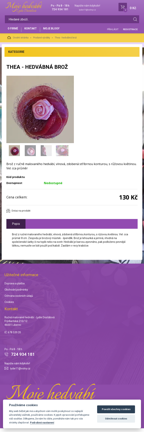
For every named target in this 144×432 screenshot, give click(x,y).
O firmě (14, 31)
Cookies (9, 305)
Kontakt (34, 31)
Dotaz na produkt (21, 214)
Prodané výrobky (41, 41)
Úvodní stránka (17, 41)
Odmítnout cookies (116, 418)
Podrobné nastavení (42, 422)
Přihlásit (112, 31)
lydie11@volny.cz (87, 10)
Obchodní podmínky (16, 293)
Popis (16, 227)
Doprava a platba (14, 287)
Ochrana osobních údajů (18, 299)
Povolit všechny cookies (116, 409)
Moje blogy (56, 31)
